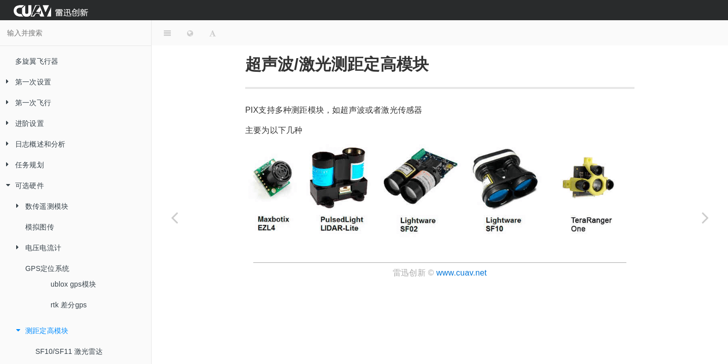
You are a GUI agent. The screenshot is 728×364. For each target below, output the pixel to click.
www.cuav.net (461, 272)
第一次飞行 (25, 103)
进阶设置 (22, 123)
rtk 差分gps (69, 305)
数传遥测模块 (39, 206)
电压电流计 (35, 248)
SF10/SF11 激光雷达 (69, 351)
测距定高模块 (39, 331)
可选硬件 (22, 185)
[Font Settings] (212, 33)
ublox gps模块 (73, 284)
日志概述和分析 (32, 144)
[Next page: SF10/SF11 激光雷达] (705, 217)
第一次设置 (25, 82)
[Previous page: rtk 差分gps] (174, 217)
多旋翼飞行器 (36, 61)
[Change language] (190, 33)
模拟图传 (39, 227)
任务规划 (22, 165)
